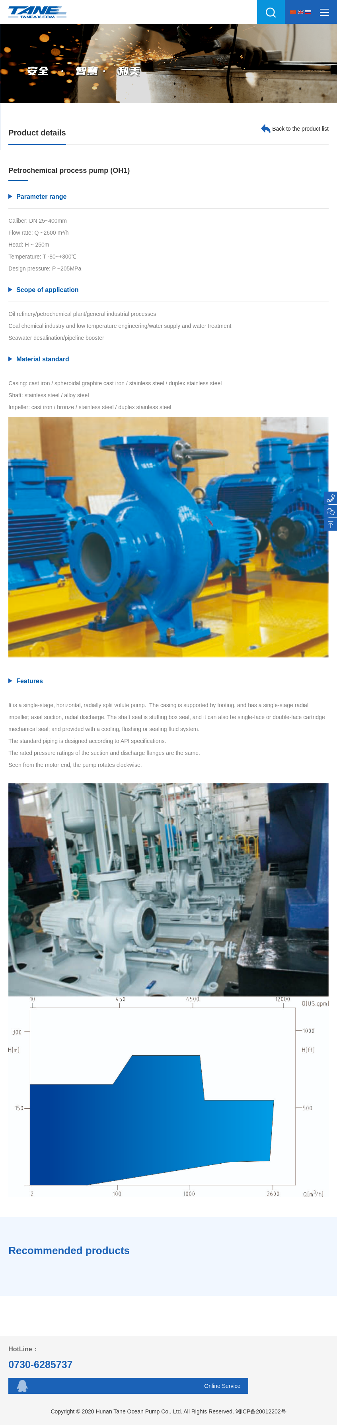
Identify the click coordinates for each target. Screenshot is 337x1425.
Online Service (222, 1386)
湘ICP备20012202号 (261, 1411)
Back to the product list (295, 128)
